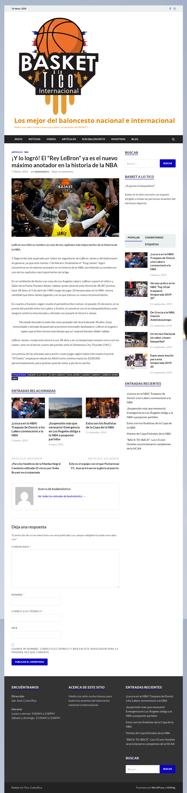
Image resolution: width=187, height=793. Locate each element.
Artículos (69, 139)
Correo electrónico (27, 611)
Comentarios (154, 237)
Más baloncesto (93, 139)
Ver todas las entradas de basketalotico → (62, 496)
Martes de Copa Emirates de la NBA (149, 433)
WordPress (158, 787)
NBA (26, 152)
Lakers (86, 374)
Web (14, 627)
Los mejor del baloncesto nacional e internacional (94, 120)
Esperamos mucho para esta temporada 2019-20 (161, 361)
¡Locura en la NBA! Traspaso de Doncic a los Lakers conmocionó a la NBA (28, 429)
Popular (134, 237)
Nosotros (118, 139)
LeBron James (110, 374)
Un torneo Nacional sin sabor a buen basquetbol (162, 337)
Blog (134, 139)
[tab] (133, 237)
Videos (51, 139)
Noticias (34, 139)
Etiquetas (152, 244)
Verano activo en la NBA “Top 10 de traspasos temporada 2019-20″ (162, 290)
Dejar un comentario (62, 171)
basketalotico (42, 171)
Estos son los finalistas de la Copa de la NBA (101, 425)
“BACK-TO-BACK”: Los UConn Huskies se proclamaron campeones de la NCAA (149, 444)
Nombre (18, 594)
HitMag (171, 787)
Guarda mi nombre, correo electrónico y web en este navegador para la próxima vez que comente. (65, 650)
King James (73, 374)
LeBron (96, 374)
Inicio (18, 139)
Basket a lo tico (37, 374)
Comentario (21, 546)
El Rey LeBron (57, 374)
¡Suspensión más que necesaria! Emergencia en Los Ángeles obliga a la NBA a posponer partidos (64, 431)
